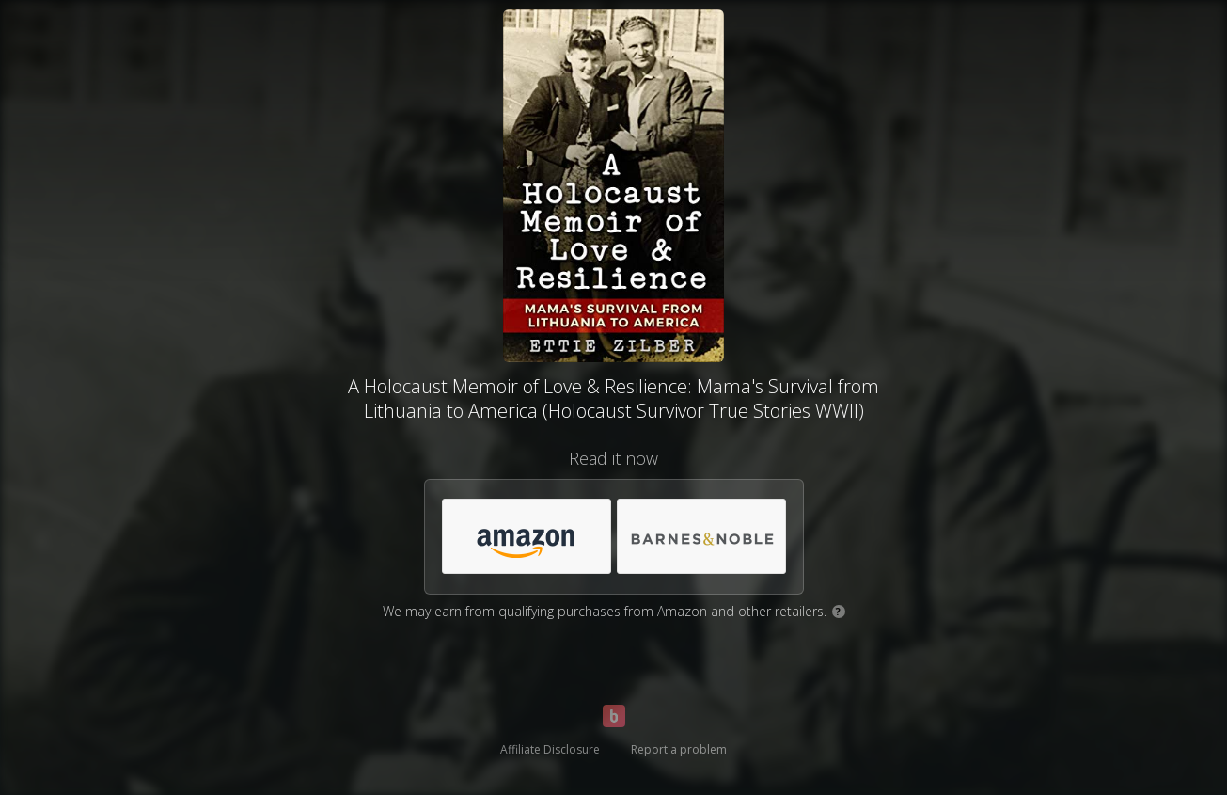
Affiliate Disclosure (550, 749)
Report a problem (679, 749)
